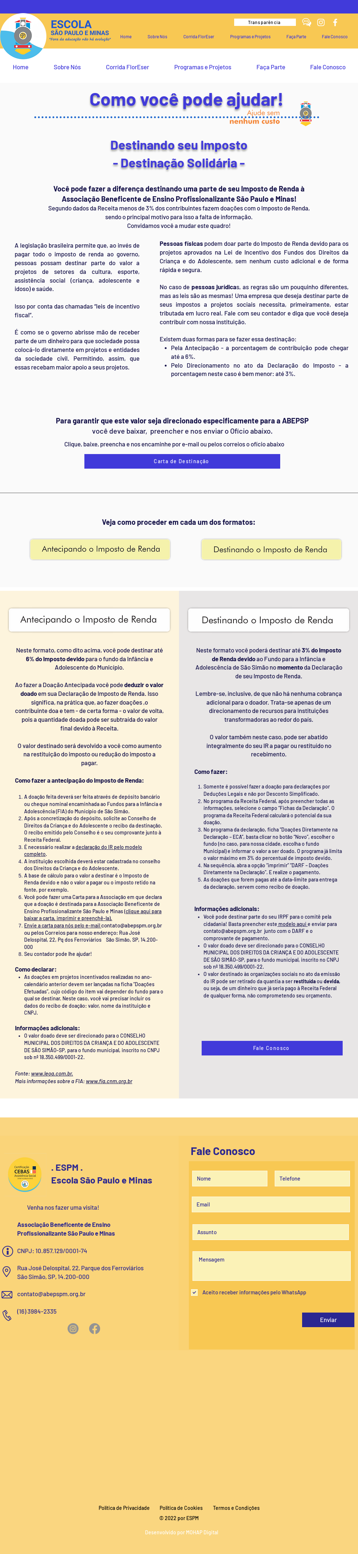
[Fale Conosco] (272, 1048)
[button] (157, 36)
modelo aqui (292, 924)
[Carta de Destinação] (182, 461)
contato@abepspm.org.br (131, 925)
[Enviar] (328, 1320)
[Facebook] (335, 22)
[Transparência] (265, 22)
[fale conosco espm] (307, 22)
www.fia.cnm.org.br (109, 1081)
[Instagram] (321, 22)
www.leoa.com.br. (52, 1073)
